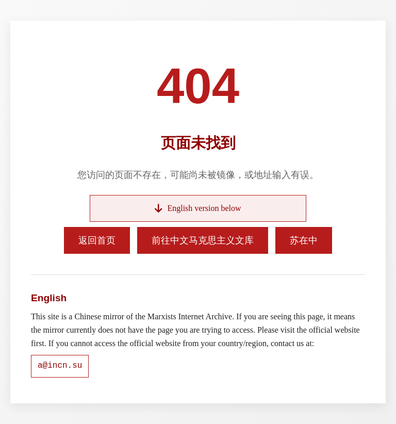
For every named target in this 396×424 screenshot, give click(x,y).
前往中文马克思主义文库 (203, 240)
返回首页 (97, 240)
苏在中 (304, 240)
